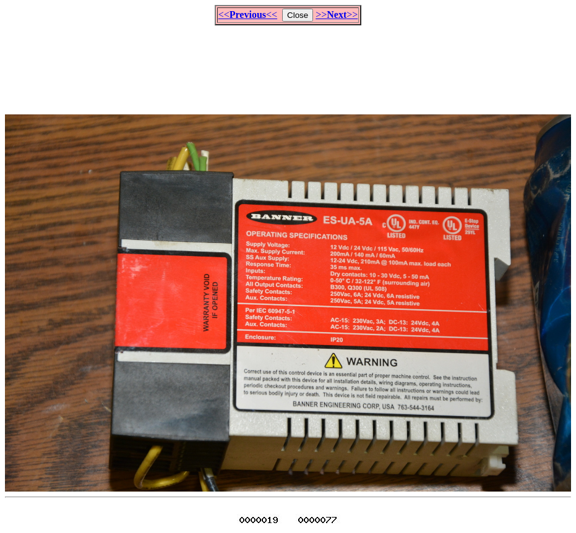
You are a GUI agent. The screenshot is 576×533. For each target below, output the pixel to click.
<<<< (247, 14)
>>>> (337, 14)
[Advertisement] (288, 64)
